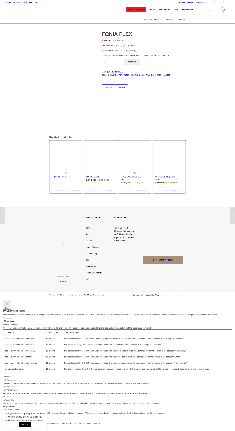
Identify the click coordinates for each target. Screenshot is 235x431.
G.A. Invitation (63, 281)
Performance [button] (8, 386)
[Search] (210, 9)
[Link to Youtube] (223, 2)
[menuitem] (8, 2)
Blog (30, 2)
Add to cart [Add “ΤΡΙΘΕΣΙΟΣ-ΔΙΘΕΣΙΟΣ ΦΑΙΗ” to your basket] (127, 190)
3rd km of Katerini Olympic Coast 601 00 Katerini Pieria (124, 237)
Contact (8, 2)
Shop (87, 234)
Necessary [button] (7, 318)
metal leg (128, 75)
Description (109, 87)
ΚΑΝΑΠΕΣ (117, 71)
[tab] (109, 87)
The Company (19, 2)
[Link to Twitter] (219, 2)
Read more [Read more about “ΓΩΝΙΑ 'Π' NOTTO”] (58, 190)
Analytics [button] (7, 396)
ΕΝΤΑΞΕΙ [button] (25, 425)
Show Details (73, 190)
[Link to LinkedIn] (228, 2)
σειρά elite (139, 75)
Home (88, 228)
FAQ (36, 2)
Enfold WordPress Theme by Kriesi (91, 295)
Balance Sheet (63, 277)
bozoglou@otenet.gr (198, 2)
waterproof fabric (154, 75)
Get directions (163, 260)
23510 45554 (184, 2)
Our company (91, 253)
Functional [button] (7, 377)
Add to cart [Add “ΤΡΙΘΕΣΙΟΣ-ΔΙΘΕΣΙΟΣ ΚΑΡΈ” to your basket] (162, 190)
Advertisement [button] (9, 406)
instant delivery (115, 75)
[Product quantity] (105, 62)
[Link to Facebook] (210, 2)
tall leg (167, 75)
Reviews (122, 87)
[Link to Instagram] (214, 2)
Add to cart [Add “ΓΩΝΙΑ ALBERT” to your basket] (93, 190)
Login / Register (92, 247)
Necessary (11, 321)
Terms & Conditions (93, 273)
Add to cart (132, 62)
